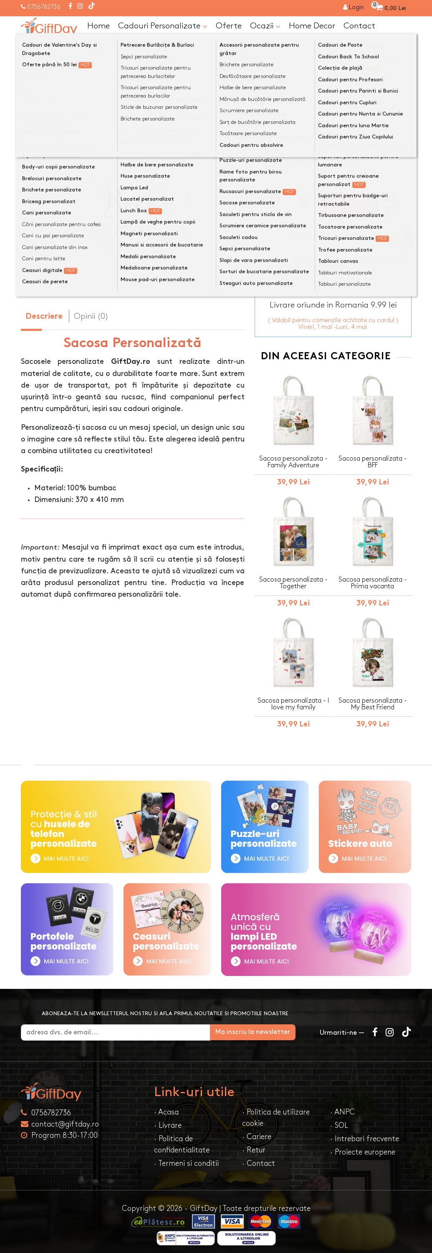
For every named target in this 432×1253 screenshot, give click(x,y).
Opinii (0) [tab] (91, 316)
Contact (359, 26)
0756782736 (44, 7)
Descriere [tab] (44, 317)
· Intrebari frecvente (364, 1133)
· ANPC (342, 1107)
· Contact (258, 1158)
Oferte (229, 26)
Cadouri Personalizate (162, 26)
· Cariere (256, 1131)
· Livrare (168, 1120)
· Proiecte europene (362, 1147)
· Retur (253, 1145)
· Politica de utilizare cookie (276, 1113)
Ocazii (265, 26)
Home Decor (312, 26)
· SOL (339, 1120)
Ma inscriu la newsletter (267, 1027)
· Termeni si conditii (186, 1158)
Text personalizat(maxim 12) (307, 160)
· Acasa (166, 1107)
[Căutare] (403, 47)
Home (98, 26)
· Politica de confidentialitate (182, 1139)
